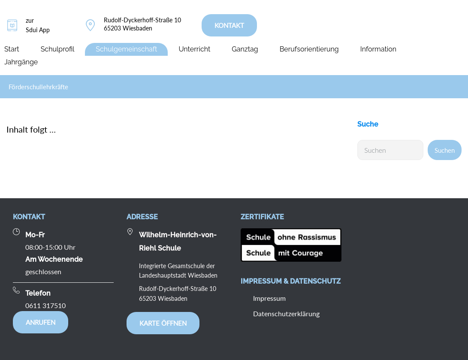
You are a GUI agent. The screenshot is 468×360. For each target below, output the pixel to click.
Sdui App (38, 29)
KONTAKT (229, 25)
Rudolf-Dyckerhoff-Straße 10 (142, 20)
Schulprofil (58, 49)
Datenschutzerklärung (286, 313)
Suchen (445, 150)
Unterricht (194, 49)
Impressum (269, 298)
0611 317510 (45, 305)
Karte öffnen (163, 323)
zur (30, 20)
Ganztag (245, 49)
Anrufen (40, 322)
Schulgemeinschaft (126, 49)
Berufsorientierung (309, 49)
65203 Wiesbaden (128, 28)
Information (378, 49)
